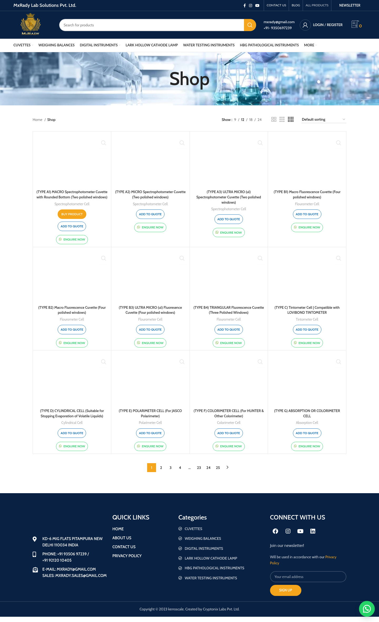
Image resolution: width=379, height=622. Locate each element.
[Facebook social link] (244, 5)
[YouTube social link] (257, 5)
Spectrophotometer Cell (72, 209)
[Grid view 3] (282, 119)
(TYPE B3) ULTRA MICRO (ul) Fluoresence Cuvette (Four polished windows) (150, 315)
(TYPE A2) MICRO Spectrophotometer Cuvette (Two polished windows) (150, 194)
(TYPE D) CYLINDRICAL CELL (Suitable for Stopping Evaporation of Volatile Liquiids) (72, 419)
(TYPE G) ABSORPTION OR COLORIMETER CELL (307, 419)
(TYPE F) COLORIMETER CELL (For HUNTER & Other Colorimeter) (228, 419)
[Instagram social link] (250, 5)
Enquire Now (74, 245)
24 (208, 472)
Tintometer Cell (307, 324)
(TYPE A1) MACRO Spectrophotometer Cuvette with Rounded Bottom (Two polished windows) (72, 196)
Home (38, 119)
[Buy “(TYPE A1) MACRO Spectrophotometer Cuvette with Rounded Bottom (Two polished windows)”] (72, 219)
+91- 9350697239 (278, 28)
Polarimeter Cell (150, 428)
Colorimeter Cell (229, 428)
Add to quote (72, 231)
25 (218, 472)
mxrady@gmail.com (279, 21)
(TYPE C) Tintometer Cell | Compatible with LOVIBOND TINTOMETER (307, 315)
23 (199, 472)
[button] (366, 609)
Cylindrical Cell (72, 428)
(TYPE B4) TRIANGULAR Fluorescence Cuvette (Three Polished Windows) (229, 315)
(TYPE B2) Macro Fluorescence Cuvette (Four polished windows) (72, 315)
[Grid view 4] (290, 119)
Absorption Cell (307, 428)
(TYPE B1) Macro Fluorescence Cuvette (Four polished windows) (307, 194)
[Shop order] (323, 120)
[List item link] (221, 534)
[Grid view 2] (273, 119)
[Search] (157, 25)
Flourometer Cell (307, 204)
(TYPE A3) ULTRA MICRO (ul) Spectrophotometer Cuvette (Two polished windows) (228, 196)
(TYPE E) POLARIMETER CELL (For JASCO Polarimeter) (150, 419)
